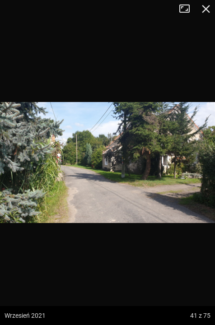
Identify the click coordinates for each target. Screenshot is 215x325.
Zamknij (206, 9)
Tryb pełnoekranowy (188, 9)
